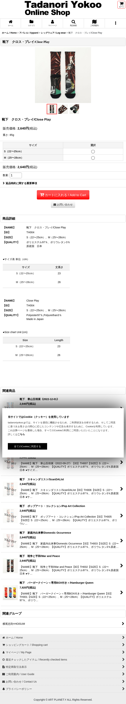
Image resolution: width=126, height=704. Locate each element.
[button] (73, 23)
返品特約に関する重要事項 (20, 183)
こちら (21, 434)
